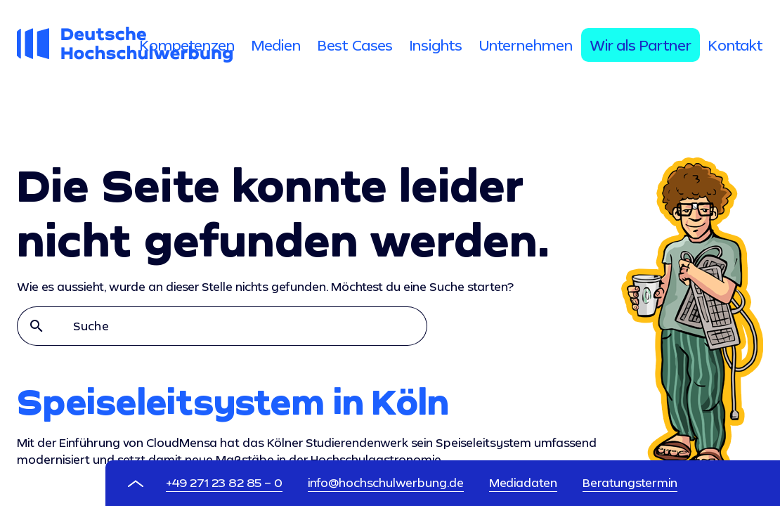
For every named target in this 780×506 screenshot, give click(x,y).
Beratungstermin (630, 482)
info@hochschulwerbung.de (386, 482)
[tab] (187, 45)
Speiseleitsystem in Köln (233, 401)
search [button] (36, 326)
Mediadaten (523, 482)
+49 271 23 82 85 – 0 (224, 482)
